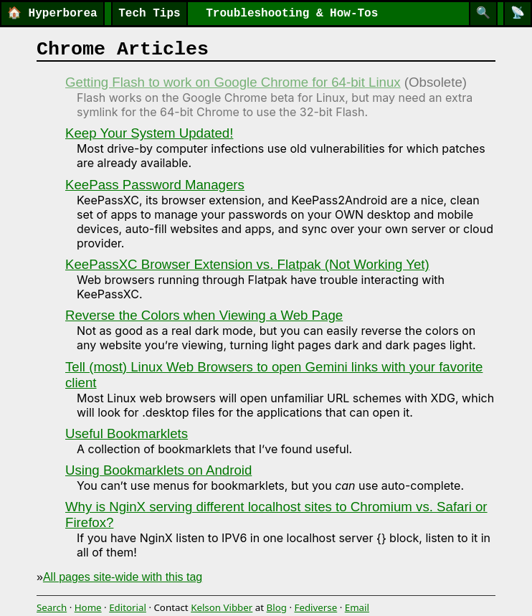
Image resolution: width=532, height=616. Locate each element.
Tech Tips (149, 13)
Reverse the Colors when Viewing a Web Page (204, 315)
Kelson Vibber (221, 607)
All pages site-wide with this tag (122, 577)
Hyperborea (52, 13)
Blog (277, 607)
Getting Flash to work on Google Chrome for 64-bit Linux (233, 82)
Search (52, 607)
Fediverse (315, 607)
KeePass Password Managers (154, 184)
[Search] (483, 13)
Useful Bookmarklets (126, 433)
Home (88, 607)
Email (357, 607)
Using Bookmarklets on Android (158, 470)
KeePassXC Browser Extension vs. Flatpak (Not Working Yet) (247, 264)
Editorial (127, 607)
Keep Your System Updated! (149, 133)
